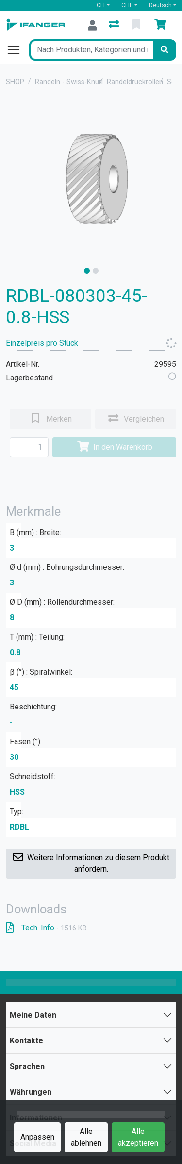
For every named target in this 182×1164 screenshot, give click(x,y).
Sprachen (27, 1066)
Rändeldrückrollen (135, 82)
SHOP (15, 82)
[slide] (87, 271)
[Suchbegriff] (91, 50)
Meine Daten (33, 1015)
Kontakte (26, 1040)
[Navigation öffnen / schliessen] (17, 50)
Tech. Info (46, 927)
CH (101, 5)
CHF (127, 5)
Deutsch (160, 5)
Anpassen (37, 1137)
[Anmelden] (92, 25)
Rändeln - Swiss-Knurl (69, 82)
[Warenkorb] (162, 25)
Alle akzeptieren (138, 1137)
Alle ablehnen (86, 1137)
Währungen (30, 1092)
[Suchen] (164, 50)
